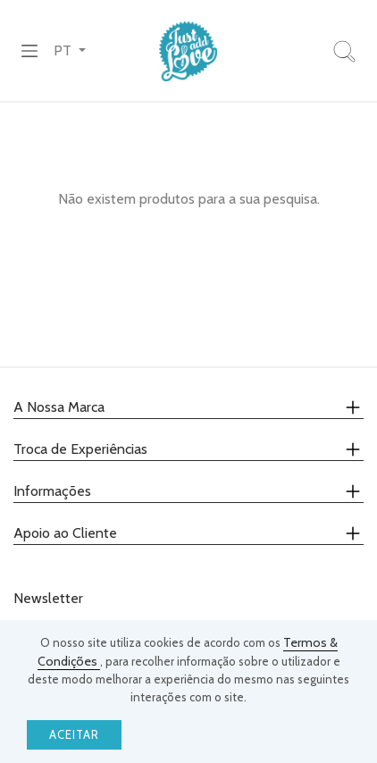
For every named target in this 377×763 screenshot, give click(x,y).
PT (64, 50)
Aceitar (74, 735)
